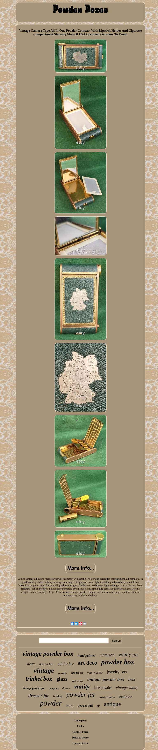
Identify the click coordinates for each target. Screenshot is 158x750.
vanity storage (77, 681)
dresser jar (38, 695)
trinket (57, 696)
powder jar (80, 694)
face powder (103, 688)
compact (53, 688)
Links (80, 726)
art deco (87, 663)
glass (61, 679)
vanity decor (95, 672)
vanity (82, 686)
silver (31, 664)
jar (98, 705)
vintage (44, 670)
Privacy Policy (80, 737)
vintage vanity (127, 687)
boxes (70, 705)
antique (112, 704)
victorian (107, 655)
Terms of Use (80, 743)
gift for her (66, 664)
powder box (118, 662)
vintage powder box (47, 653)
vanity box (125, 696)
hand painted (86, 655)
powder (51, 703)
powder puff (85, 705)
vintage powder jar (34, 688)
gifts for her (77, 672)
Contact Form (80, 731)
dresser (66, 688)
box (131, 679)
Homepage (80, 720)
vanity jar (128, 654)
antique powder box (105, 679)
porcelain (62, 673)
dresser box (46, 664)
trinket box (39, 678)
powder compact (107, 697)
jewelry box (117, 671)
